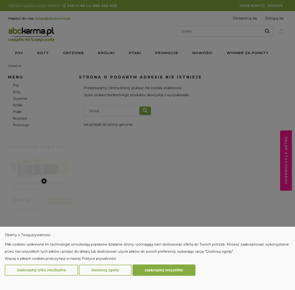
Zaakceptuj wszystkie (164, 270)
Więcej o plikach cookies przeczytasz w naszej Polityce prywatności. (61, 258)
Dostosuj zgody (105, 270)
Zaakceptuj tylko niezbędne (41, 270)
